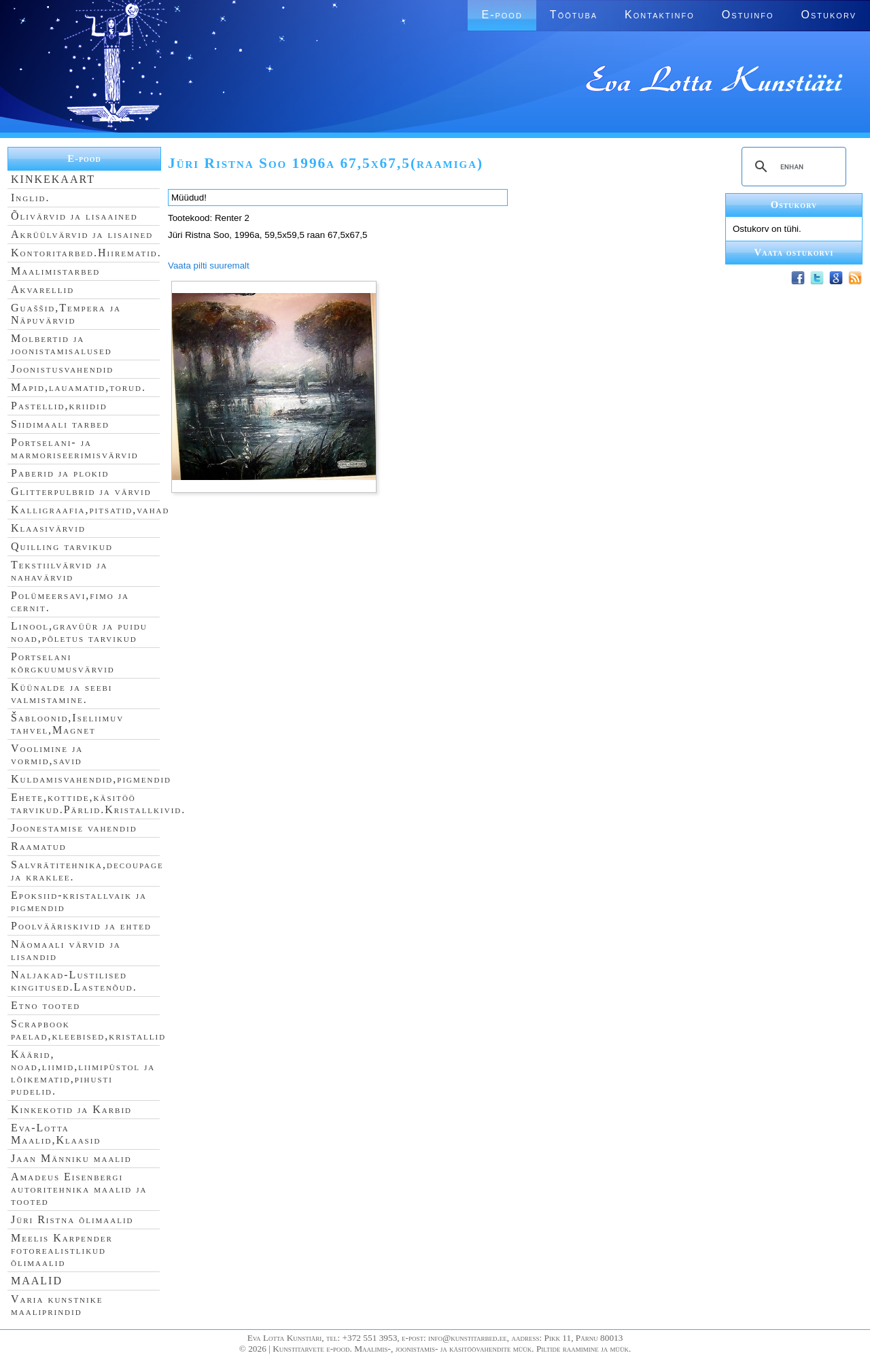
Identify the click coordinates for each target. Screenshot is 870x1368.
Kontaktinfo (660, 14)
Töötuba (573, 14)
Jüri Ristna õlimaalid (72, 1219)
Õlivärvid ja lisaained (74, 216)
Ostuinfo (748, 14)
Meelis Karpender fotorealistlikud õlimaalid (62, 1250)
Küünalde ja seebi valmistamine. (62, 693)
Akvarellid (42, 289)
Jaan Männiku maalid (71, 1158)
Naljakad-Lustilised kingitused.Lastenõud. (74, 981)
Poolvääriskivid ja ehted (81, 925)
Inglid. (30, 197)
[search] (791, 166)
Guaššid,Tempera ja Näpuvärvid (66, 314)
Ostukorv (828, 14)
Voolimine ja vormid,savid (47, 754)
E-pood (501, 14)
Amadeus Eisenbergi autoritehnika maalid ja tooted (79, 1189)
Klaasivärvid (48, 528)
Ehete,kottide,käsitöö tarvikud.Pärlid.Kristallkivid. (98, 803)
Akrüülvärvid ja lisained (82, 234)
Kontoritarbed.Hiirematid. (86, 252)
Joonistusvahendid (62, 369)
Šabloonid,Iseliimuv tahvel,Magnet (67, 724)
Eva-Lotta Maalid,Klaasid (56, 1134)
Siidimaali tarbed (60, 424)
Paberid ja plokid (60, 473)
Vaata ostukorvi (794, 252)
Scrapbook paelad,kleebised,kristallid (88, 1030)
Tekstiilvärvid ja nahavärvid (59, 571)
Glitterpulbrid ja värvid (81, 491)
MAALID (37, 1280)
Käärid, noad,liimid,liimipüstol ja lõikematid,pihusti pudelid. (83, 1072)
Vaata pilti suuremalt (208, 265)
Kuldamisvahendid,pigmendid (91, 779)
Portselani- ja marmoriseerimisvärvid (75, 448)
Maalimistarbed (55, 271)
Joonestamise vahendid (74, 828)
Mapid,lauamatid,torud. (78, 387)
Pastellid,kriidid (59, 405)
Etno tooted (45, 1005)
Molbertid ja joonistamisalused (61, 344)
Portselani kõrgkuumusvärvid (63, 662)
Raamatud (39, 846)
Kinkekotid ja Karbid (71, 1109)
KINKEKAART (53, 179)
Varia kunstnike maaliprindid (57, 1305)
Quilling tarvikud (62, 546)
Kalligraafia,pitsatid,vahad (90, 509)
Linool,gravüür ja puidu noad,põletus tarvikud (79, 632)
